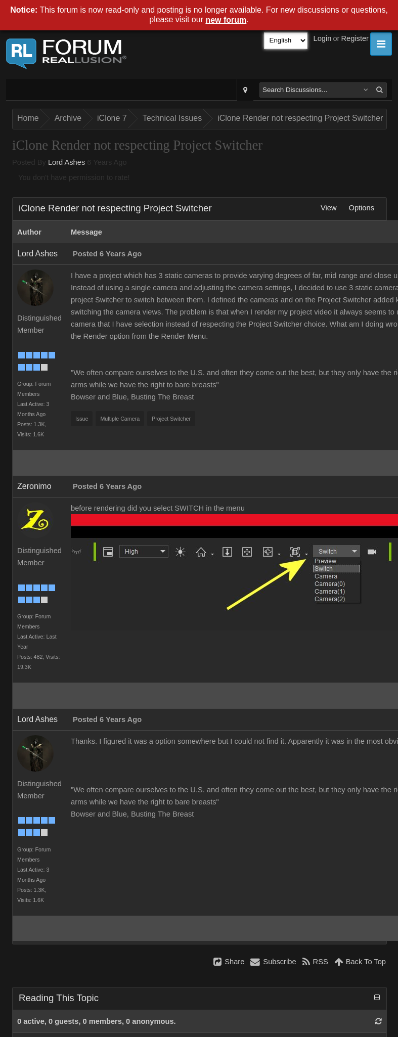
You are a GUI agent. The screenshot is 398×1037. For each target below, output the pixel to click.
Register (355, 38)
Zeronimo (34, 486)
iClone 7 (112, 118)
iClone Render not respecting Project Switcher (300, 118)
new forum (225, 20)
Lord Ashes (66, 162)
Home (28, 118)
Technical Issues (172, 118)
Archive (68, 118)
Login (323, 38)
